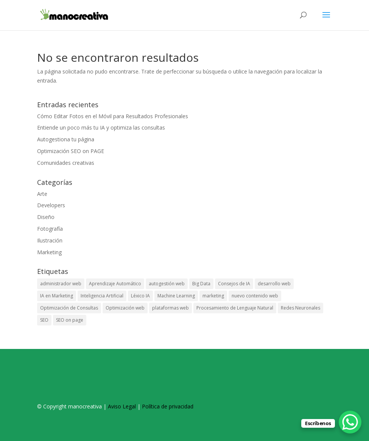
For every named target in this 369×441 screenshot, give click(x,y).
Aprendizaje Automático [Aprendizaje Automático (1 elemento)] (115, 283)
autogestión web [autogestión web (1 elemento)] (167, 283)
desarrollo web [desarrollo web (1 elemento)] (274, 283)
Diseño (45, 216)
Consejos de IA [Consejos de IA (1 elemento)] (234, 283)
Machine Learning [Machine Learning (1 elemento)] (176, 295)
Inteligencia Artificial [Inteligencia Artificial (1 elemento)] (102, 295)
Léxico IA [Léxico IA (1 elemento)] (140, 295)
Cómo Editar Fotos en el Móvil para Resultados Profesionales (112, 116)
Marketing (49, 252)
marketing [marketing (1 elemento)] (213, 295)
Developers (51, 205)
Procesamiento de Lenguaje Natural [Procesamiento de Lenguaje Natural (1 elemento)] (234, 308)
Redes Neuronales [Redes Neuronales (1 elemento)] (300, 308)
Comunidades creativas (65, 162)
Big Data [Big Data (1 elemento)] (201, 283)
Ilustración (49, 240)
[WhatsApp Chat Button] (350, 422)
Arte (42, 193)
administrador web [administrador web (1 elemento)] (60, 283)
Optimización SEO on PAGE (70, 151)
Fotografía (50, 228)
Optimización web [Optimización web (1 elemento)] (125, 308)
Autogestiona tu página (65, 139)
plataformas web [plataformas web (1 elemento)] (170, 308)
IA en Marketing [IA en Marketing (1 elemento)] (56, 295)
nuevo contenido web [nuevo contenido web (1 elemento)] (255, 295)
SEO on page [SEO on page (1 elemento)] (69, 320)
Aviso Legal (122, 406)
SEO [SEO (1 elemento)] (44, 320)
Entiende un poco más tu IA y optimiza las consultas (101, 127)
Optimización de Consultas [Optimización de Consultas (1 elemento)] (69, 308)
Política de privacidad (167, 406)
